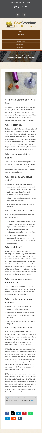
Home (21, 32)
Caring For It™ (21, 44)
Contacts (21, 47)
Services (21, 38)
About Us (21, 35)
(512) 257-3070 (21, 6)
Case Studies (21, 41)
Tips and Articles (26, 55)
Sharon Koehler (12, 398)
